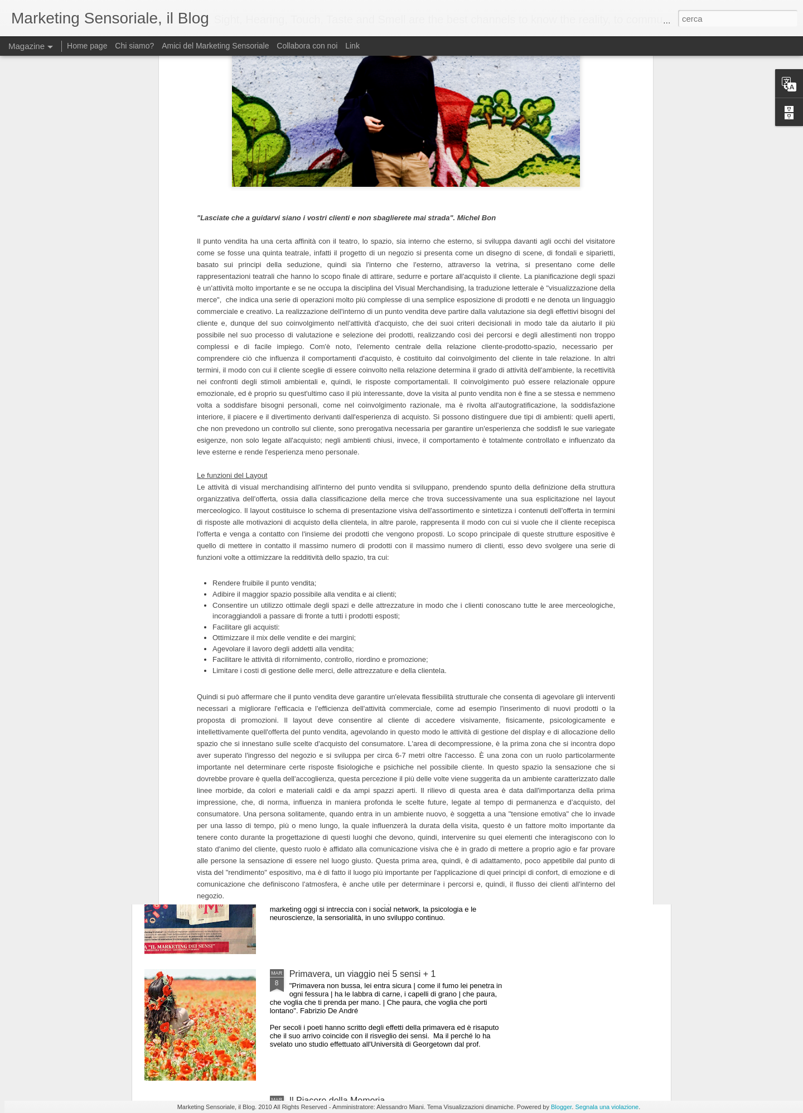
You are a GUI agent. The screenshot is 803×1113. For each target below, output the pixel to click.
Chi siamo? (134, 45)
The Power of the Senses (339, 594)
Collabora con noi (307, 45)
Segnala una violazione (606, 1107)
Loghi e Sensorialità (328, 720)
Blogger (561, 1107)
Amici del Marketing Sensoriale (215, 45)
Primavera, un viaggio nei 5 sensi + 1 (362, 974)
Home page (87, 45)
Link (352, 45)
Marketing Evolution (328, 847)
